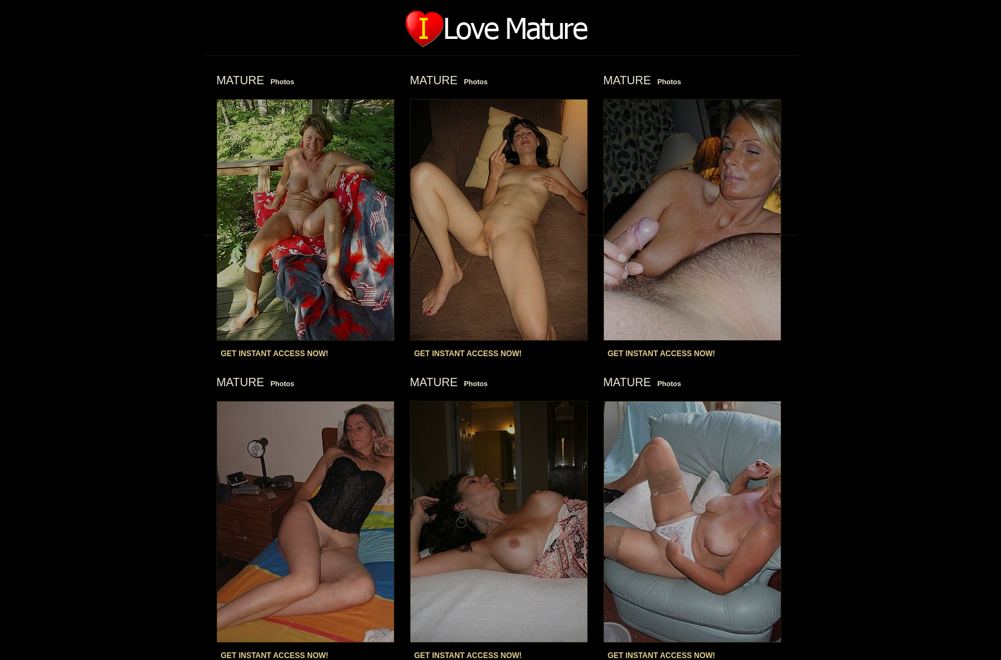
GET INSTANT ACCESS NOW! (275, 353)
